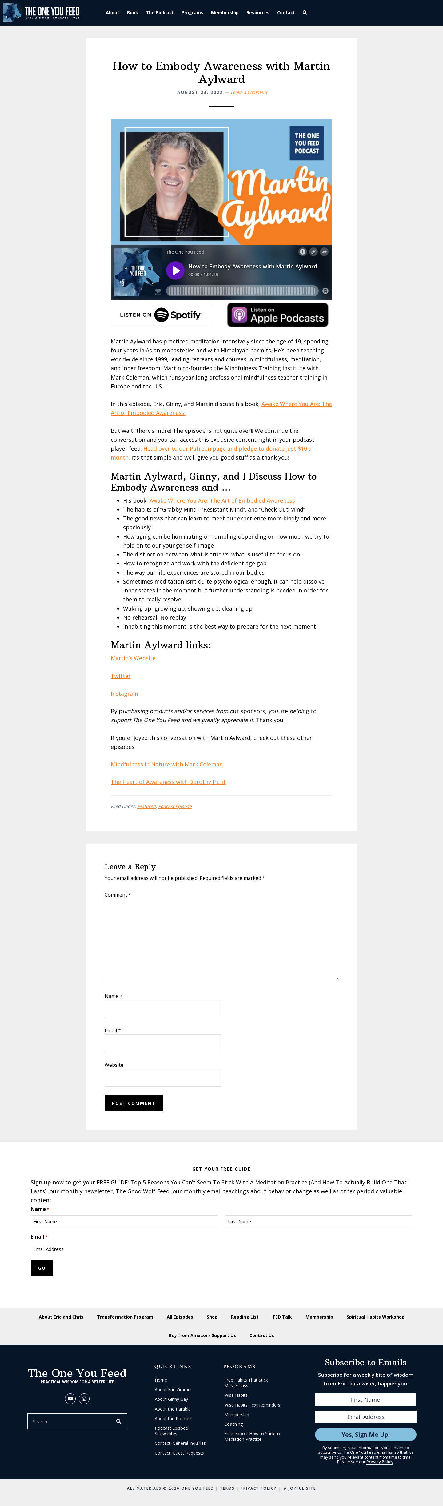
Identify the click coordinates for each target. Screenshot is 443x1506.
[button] (305, 12)
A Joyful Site (300, 1488)
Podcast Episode (175, 806)
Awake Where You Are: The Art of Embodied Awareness (222, 500)
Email (113, 1030)
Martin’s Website (133, 658)
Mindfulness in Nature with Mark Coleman (167, 764)
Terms (227, 1488)
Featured (146, 806)
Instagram (124, 693)
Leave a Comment (249, 92)
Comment (118, 894)
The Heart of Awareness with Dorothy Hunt (168, 781)
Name (113, 996)
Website (114, 1065)
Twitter (121, 676)
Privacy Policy (379, 1461)
